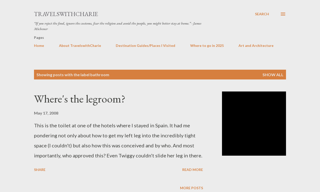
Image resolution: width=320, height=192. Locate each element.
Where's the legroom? (80, 98)
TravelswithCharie (66, 14)
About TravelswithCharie (80, 45)
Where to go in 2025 (207, 45)
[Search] (262, 14)
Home (39, 45)
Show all (273, 74)
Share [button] (40, 169)
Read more (192, 169)
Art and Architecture (256, 45)
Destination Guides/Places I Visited (145, 45)
